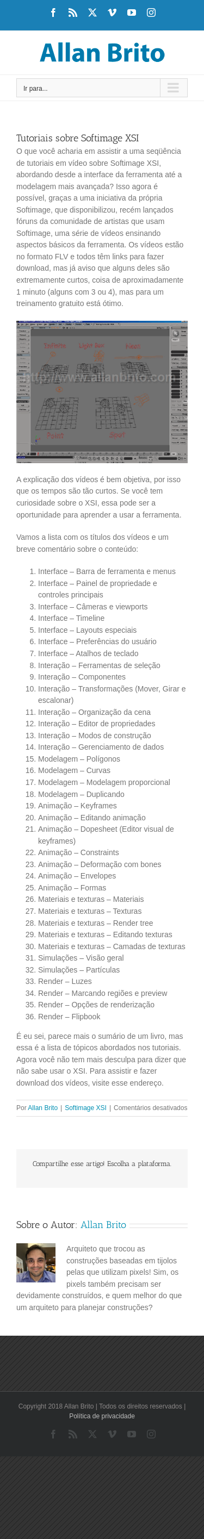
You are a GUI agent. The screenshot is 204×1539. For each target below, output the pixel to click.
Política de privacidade (102, 1416)
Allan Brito (43, 1108)
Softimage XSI (86, 1108)
